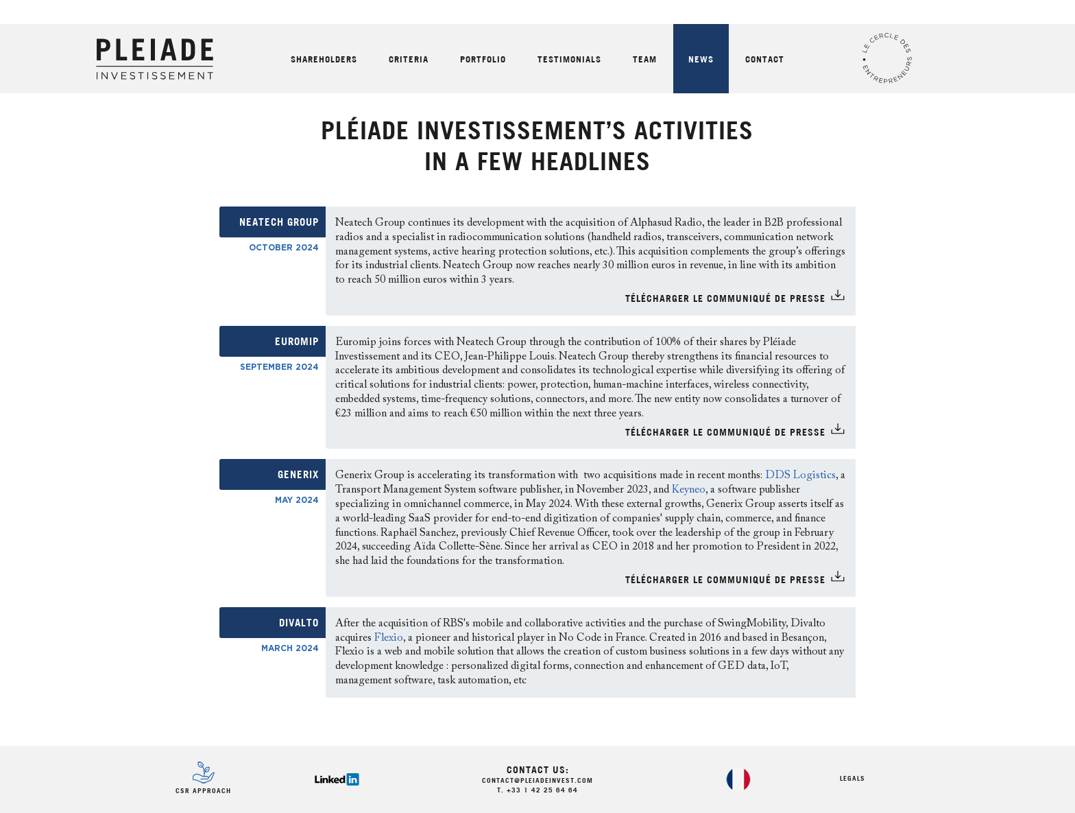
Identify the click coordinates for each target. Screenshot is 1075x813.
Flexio (388, 638)
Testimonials (569, 60)
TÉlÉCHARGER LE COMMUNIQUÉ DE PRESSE (725, 299)
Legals (852, 779)
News (701, 60)
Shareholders (324, 60)
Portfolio (483, 60)
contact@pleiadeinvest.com (537, 781)
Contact (764, 60)
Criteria (408, 60)
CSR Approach (203, 791)
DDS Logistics (800, 475)
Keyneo (688, 489)
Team (645, 60)
